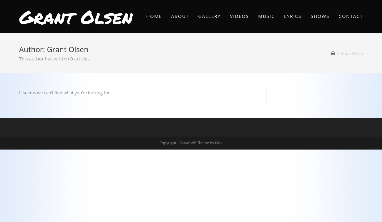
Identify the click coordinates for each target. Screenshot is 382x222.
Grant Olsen (76, 16)
